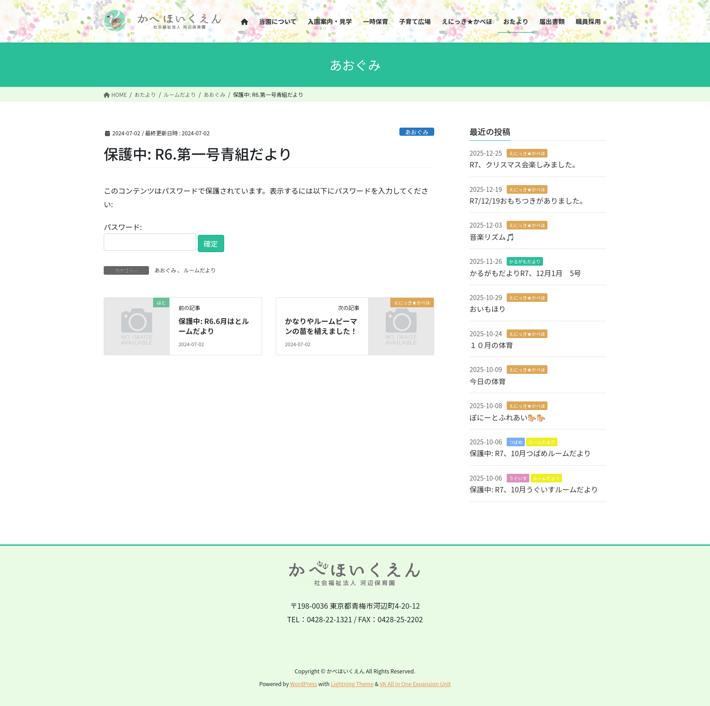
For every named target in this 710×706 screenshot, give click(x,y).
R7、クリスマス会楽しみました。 (525, 164)
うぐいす (518, 478)
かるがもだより (525, 261)
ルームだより (199, 270)
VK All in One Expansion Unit (415, 683)
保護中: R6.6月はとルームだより (213, 325)
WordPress (303, 683)
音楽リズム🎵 (492, 236)
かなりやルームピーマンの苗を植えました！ (321, 325)
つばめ (516, 442)
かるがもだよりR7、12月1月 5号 (525, 272)
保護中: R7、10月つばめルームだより (530, 453)
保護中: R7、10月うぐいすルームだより (534, 489)
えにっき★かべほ (527, 153)
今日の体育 (488, 381)
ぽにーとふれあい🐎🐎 (508, 417)
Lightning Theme (352, 683)
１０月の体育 (491, 344)
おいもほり (488, 308)
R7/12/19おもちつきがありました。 (528, 200)
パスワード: (150, 236)
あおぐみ (417, 132)
